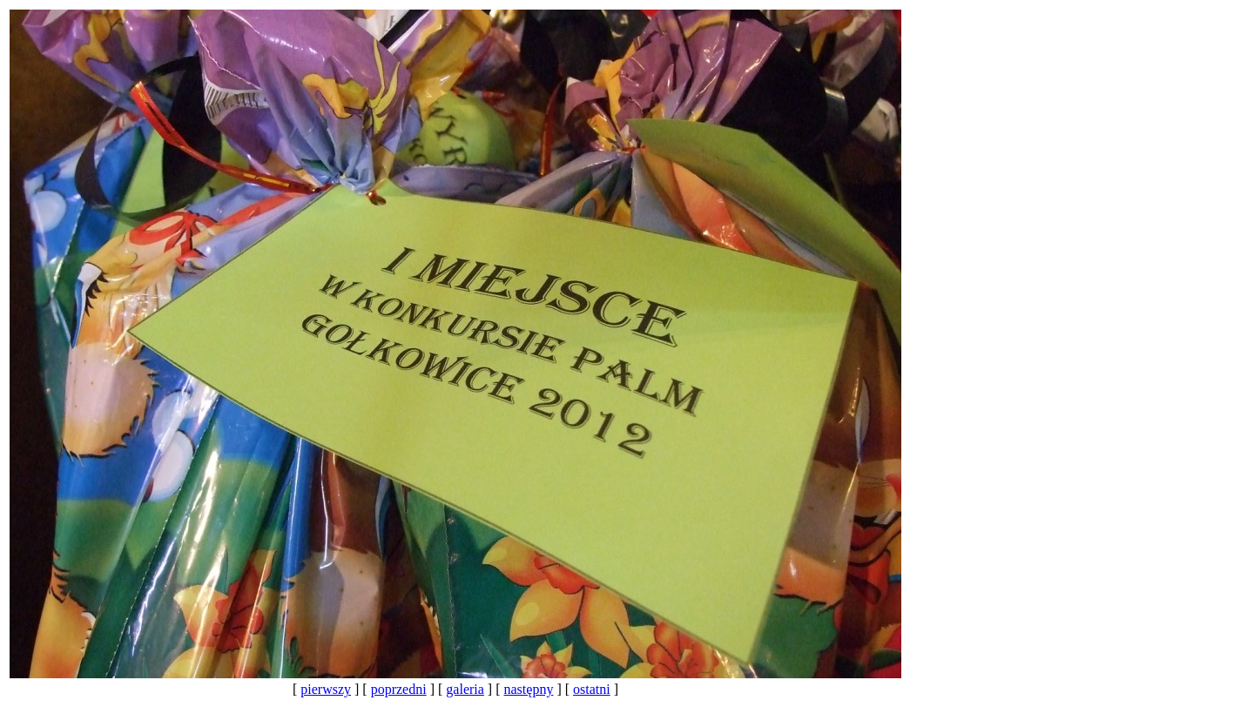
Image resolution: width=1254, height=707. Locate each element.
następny (529, 689)
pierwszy (325, 689)
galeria (465, 689)
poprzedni (399, 689)
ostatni (591, 689)
